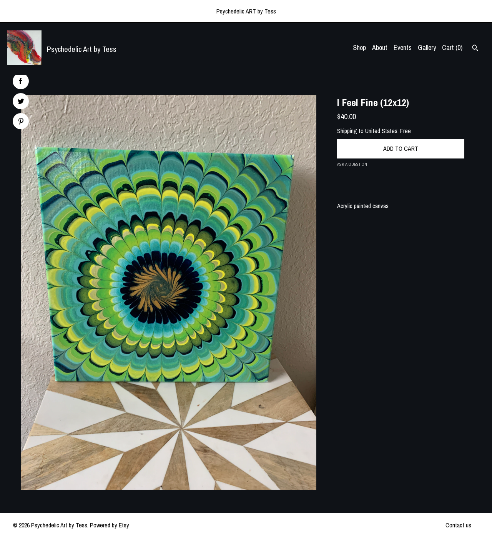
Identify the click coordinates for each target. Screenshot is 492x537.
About (379, 47)
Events (403, 47)
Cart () (452, 47)
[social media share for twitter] (21, 102)
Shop (359, 47)
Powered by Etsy (109, 525)
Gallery (427, 47)
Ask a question (352, 164)
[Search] (475, 49)
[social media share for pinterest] (21, 122)
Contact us (458, 525)
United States (381, 131)
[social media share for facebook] (20, 81)
